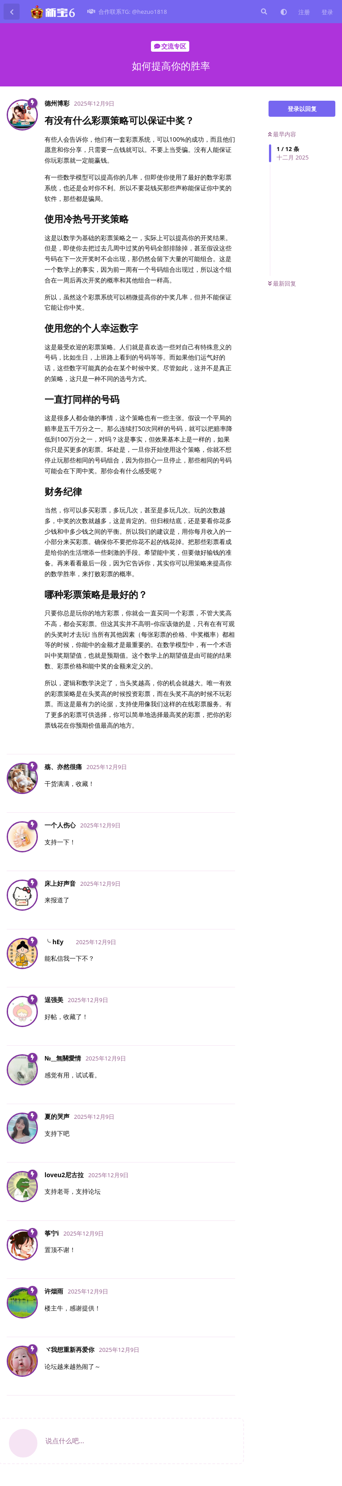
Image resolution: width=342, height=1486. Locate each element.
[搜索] (263, 12)
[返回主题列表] (12, 12)
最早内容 (282, 134)
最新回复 (282, 283)
